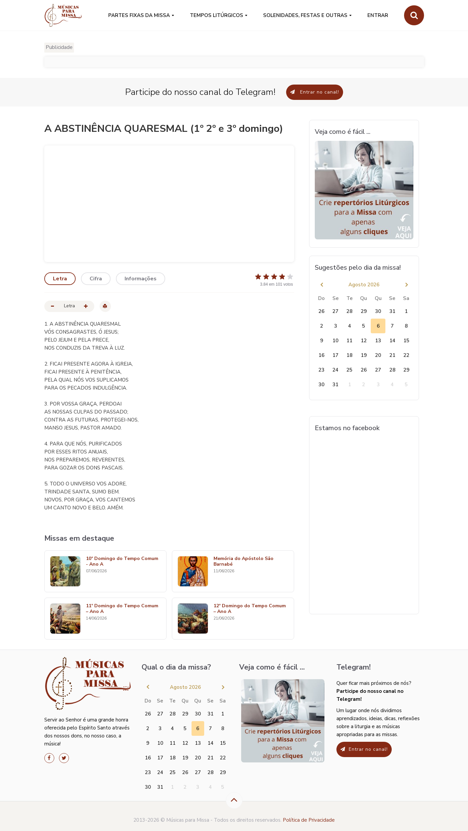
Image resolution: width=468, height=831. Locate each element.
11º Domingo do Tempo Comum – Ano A (122, 609)
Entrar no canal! (314, 92)
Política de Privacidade (309, 820)
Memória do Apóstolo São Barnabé (243, 561)
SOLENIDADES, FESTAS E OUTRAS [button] (305, 15)
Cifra (96, 278)
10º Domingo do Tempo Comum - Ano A (122, 561)
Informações (141, 278)
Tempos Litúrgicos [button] (216, 15)
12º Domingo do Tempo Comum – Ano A (250, 609)
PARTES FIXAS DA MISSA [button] (139, 15)
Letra (60, 278)
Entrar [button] (377, 15)
